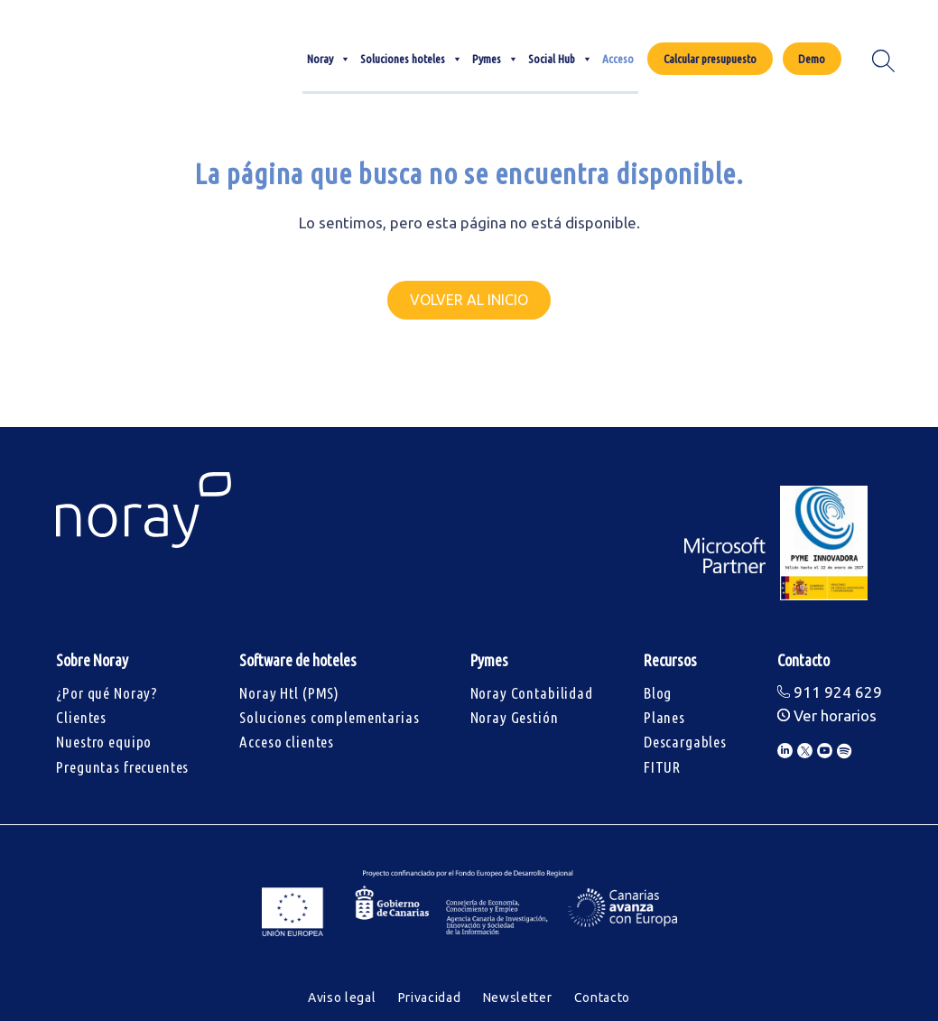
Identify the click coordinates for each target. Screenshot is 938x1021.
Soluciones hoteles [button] (411, 58)
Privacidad (429, 997)
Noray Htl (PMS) (289, 692)
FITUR (662, 766)
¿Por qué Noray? (107, 692)
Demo (811, 58)
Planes (664, 717)
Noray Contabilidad (531, 692)
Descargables (685, 741)
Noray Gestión (514, 717)
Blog (658, 692)
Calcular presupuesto (710, 58)
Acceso (618, 58)
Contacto (602, 997)
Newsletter (518, 997)
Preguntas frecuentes (122, 766)
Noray (329, 58)
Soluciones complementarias (329, 717)
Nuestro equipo (104, 741)
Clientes (81, 717)
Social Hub (560, 58)
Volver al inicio (469, 300)
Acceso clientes (286, 741)
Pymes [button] (495, 58)
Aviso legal (342, 997)
